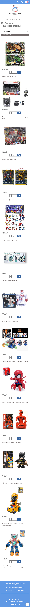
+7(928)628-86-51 (16, 599)
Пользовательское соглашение (15, 587)
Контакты (21, 590)
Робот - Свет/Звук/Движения (10, 321)
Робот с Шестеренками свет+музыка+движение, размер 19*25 (13, 566)
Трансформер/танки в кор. (9, 76)
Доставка (9, 590)
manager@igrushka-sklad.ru (16, 601)
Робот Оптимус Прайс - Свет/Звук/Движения (15, 361)
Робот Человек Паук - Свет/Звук (11, 442)
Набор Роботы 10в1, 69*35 (9, 240)
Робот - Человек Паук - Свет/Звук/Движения (15, 402)
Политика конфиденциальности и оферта (15, 584)
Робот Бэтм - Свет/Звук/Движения (12, 483)
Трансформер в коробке (9, 159)
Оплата (15, 590)
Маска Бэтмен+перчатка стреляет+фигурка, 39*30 (15, 118)
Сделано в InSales (15, 604)
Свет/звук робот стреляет (9, 280)
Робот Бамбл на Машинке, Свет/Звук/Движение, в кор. (13, 524)
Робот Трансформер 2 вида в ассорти (13, 199)
